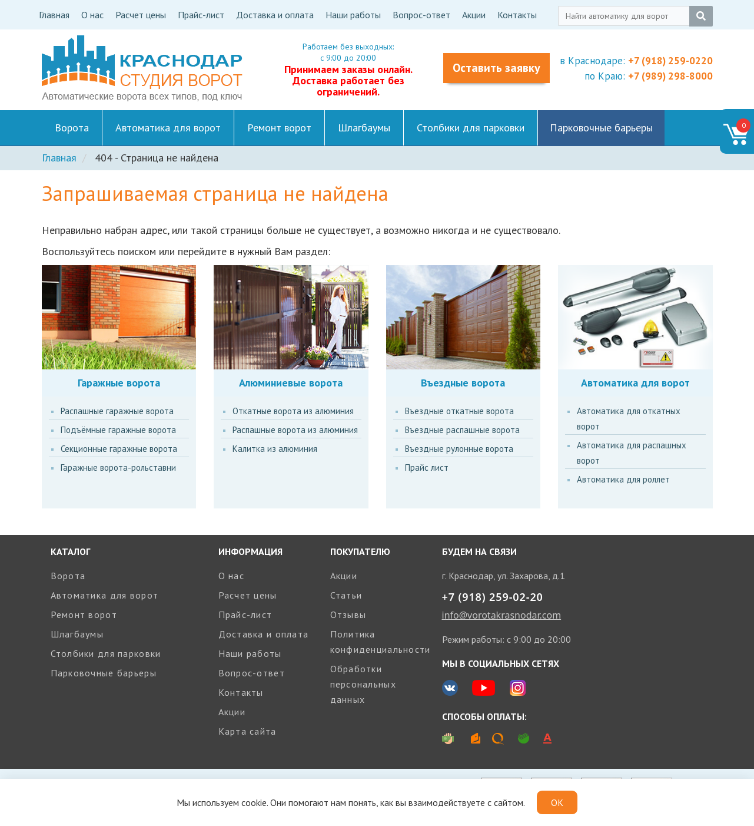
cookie (254, 802)
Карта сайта (247, 731)
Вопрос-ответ (421, 15)
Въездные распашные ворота (462, 429)
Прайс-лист (201, 15)
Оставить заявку (496, 67)
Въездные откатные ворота (459, 411)
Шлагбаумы (364, 127)
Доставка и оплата (275, 15)
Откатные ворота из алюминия (293, 411)
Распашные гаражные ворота (117, 411)
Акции (474, 15)
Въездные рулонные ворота (459, 448)
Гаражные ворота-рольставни (118, 467)
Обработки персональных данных (363, 684)
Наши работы (353, 15)
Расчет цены (140, 15)
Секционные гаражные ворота (119, 448)
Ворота (72, 127)
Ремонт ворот (279, 127)
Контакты (517, 15)
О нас (92, 15)
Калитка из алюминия (274, 448)
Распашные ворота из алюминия (295, 429)
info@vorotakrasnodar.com (502, 615)
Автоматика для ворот (168, 127)
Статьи (346, 595)
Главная (54, 15)
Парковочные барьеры (601, 127)
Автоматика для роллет (623, 479)
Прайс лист (427, 467)
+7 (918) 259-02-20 (492, 597)
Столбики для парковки (470, 127)
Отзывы (348, 614)
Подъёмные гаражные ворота (118, 429)
